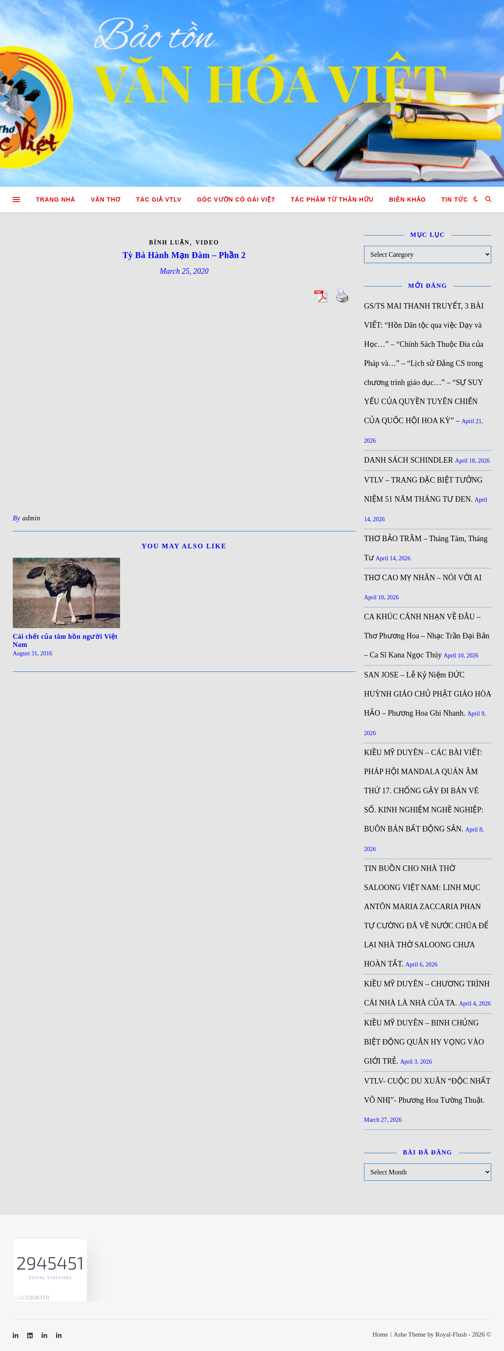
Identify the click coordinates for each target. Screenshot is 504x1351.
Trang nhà (56, 199)
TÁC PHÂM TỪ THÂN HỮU (332, 199)
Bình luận (169, 242)
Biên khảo (407, 199)
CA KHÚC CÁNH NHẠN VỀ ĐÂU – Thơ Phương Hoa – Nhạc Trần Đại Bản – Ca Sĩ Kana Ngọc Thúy (427, 635)
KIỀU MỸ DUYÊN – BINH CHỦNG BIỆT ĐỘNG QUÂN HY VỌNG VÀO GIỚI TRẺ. (424, 1042)
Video (207, 242)
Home (380, 1334)
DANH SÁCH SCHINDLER (408, 460)
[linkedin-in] (16, 1335)
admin (31, 518)
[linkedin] (30, 1335)
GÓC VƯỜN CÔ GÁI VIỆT (236, 199)
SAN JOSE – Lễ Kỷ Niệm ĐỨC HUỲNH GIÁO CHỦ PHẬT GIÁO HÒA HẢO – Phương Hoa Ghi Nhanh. (427, 694)
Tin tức (454, 199)
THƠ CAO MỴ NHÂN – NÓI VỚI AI (423, 577)
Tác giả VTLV (159, 199)
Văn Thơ (105, 199)
